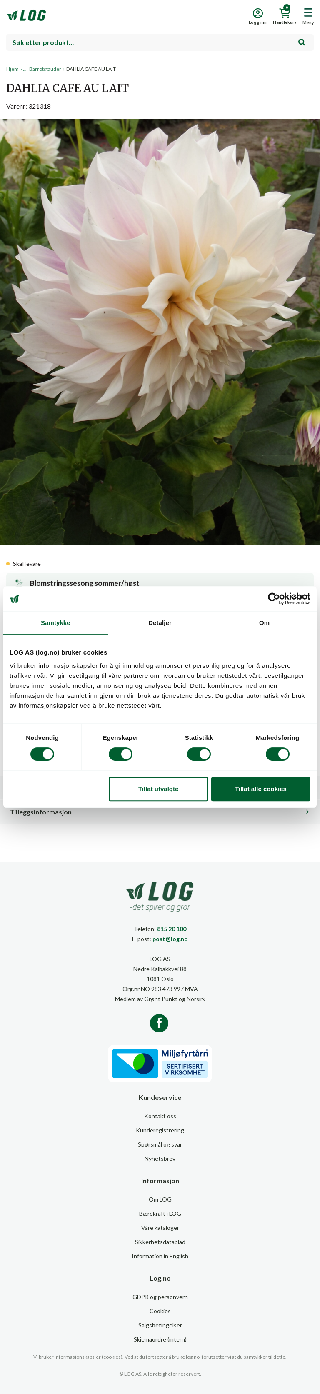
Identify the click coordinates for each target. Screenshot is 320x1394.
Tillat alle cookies (261, 788)
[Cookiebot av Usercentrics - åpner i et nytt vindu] (274, 598)
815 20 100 (171, 928)
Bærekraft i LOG (160, 1213)
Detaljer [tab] (160, 622)
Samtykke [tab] (55, 622)
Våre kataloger (160, 1227)
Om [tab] (264, 622)
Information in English (160, 1255)
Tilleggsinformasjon (41, 812)
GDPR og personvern (160, 1296)
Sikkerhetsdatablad (160, 1241)
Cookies (160, 1310)
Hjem (12, 69)
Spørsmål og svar (160, 1144)
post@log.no (170, 938)
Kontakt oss (160, 1115)
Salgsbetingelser (160, 1325)
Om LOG (160, 1199)
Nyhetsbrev (160, 1158)
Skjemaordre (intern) (160, 1339)
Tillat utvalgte (158, 788)
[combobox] (160, 42)
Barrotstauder (45, 69)
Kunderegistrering (160, 1130)
